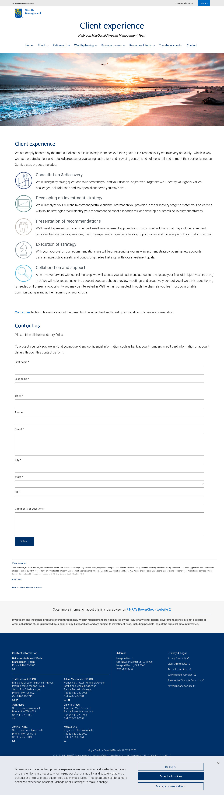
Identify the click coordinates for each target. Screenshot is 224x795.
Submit (24, 541)
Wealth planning (85, 44)
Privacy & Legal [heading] (177, 653)
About (43, 44)
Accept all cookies (171, 776)
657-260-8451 (76, 737)
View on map (123, 668)
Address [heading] (121, 653)
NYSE (143, 755)
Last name (22, 379)
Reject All (171, 766)
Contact (192, 44)
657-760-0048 (25, 737)
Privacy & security (177, 658)
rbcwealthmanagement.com (23, 3)
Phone (20, 412)
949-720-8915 (28, 733)
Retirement (61, 44)
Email (19, 395)
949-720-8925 (80, 692)
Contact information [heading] (24, 653)
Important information (184, 3)
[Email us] (14, 668)
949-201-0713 (25, 696)
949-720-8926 (80, 715)
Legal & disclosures (178, 663)
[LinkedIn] (17, 699)
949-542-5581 (76, 696)
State (19, 477)
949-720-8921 (28, 692)
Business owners (113, 44)
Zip (18, 492)
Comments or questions (29, 508)
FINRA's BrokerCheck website (147, 609)
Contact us (22, 312)
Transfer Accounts (170, 44)
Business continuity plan (180, 674)
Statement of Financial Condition (185, 680)
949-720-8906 (28, 711)
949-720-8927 (80, 733)
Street (19, 429)
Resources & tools (142, 44)
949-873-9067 (25, 715)
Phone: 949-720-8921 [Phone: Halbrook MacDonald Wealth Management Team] (24, 665)
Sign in (204, 3)
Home (29, 44)
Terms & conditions (178, 669)
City (18, 460)
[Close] (218, 763)
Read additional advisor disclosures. (27, 587)
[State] (109, 484)
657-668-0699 (76, 718)
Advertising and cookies (180, 686)
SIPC (165, 755)
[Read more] (17, 579)
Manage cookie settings (171, 787)
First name (22, 362)
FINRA (154, 755)
